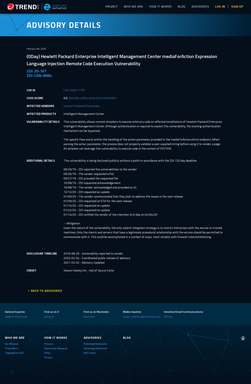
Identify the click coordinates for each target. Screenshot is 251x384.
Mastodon (89, 317)
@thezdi (49, 317)
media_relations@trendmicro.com (142, 317)
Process (48, 344)
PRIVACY (111, 6)
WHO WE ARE (133, 6)
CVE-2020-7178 (74, 90)
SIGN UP (237, 6)
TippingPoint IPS (14, 353)
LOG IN (220, 6)
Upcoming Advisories (95, 348)
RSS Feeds (90, 353)
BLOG (181, 6)
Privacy (48, 357)
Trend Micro (11, 348)
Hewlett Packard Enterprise (81, 106)
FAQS (47, 353)
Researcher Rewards (56, 348)
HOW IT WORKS (160, 6)
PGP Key (168, 317)
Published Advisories (95, 344)
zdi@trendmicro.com (16, 317)
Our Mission (11, 344)
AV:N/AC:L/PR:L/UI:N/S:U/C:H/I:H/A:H (92, 98)
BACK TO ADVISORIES (46, 290)
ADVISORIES (200, 6)
